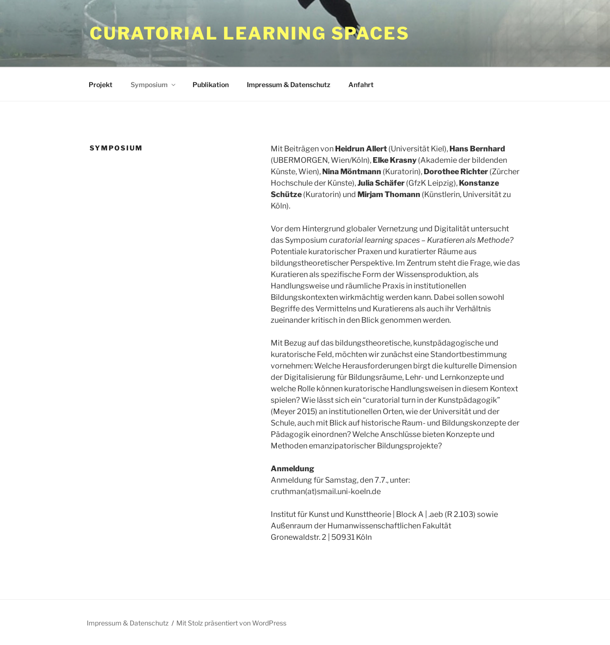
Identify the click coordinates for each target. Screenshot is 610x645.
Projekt (100, 84)
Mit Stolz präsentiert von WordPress (231, 623)
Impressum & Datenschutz (288, 84)
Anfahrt (361, 84)
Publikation (211, 84)
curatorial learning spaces (250, 33)
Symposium (154, 84)
